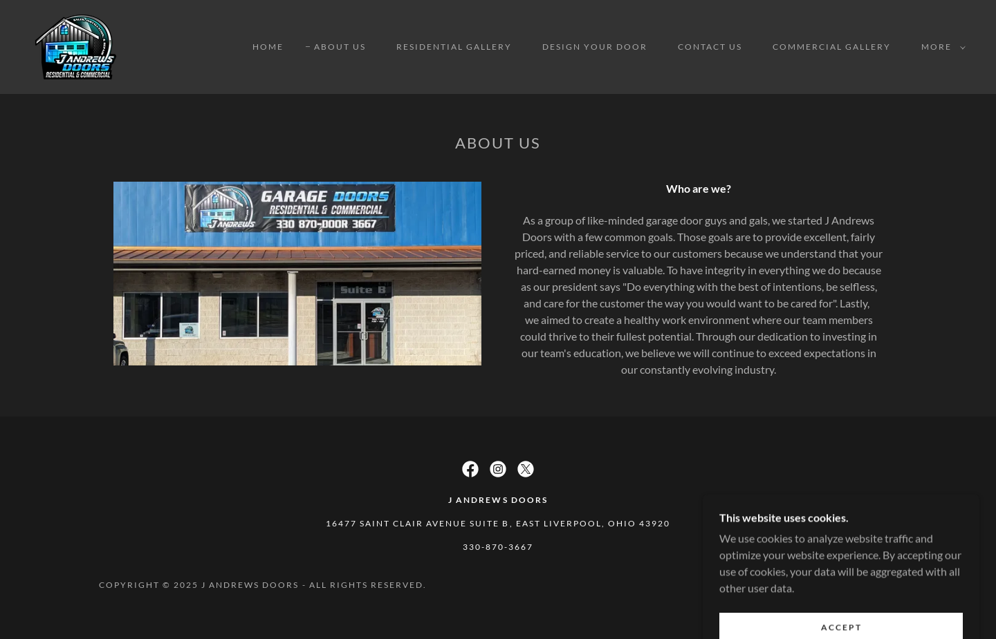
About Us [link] (340, 46)
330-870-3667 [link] (498, 547)
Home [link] (268, 46)
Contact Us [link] (710, 46)
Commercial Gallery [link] (832, 46)
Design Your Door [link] (594, 46)
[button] (940, 47)
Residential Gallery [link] (454, 46)
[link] (76, 45)
